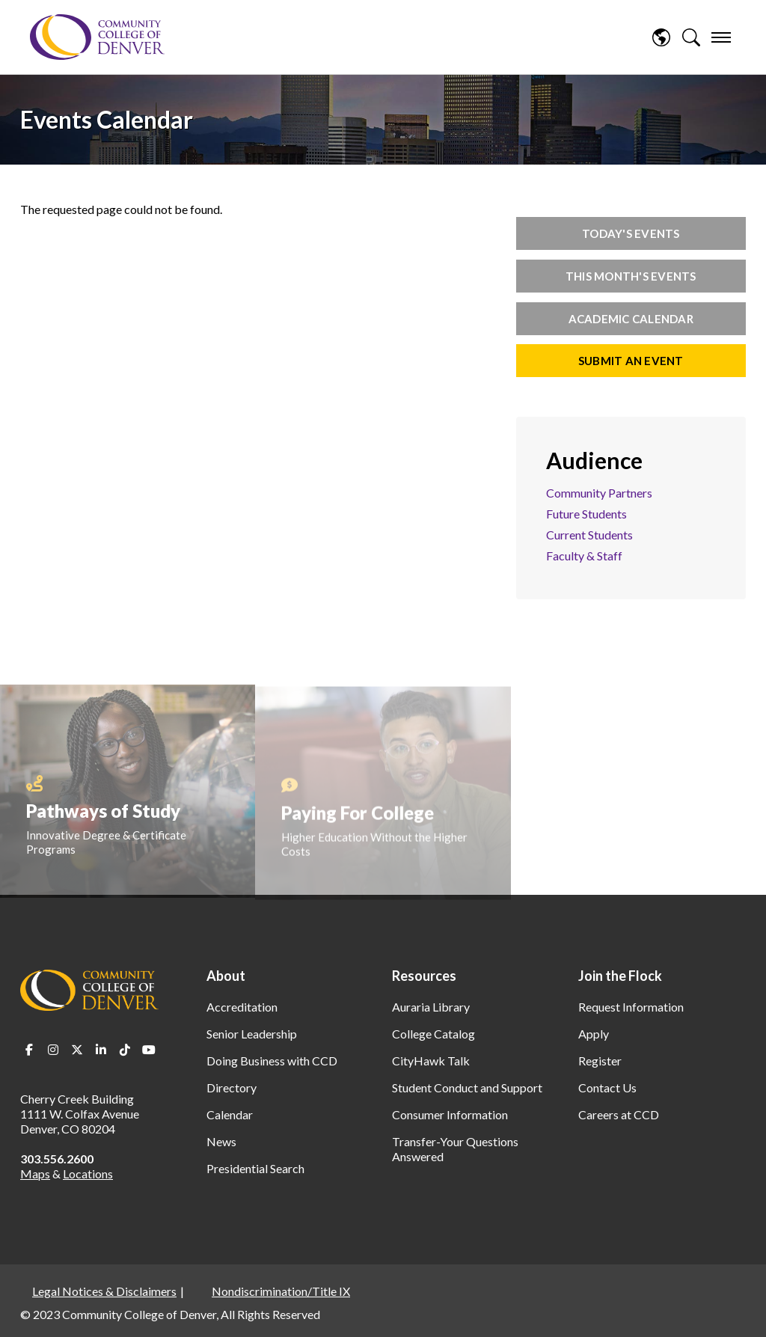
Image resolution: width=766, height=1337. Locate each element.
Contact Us (607, 1087)
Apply (593, 1034)
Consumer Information (450, 1114)
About (225, 976)
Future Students (586, 514)
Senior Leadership (251, 1034)
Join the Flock (620, 976)
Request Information (631, 1007)
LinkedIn (101, 1050)
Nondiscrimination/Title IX (281, 1291)
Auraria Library (431, 1007)
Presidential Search (255, 1168)
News (221, 1141)
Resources (424, 976)
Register (600, 1060)
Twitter (77, 1050)
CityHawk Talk (431, 1060)
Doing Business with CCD (271, 1060)
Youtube (149, 1050)
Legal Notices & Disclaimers (104, 1291)
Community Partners (599, 493)
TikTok (125, 1050)
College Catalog (433, 1034)
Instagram (53, 1050)
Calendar (229, 1114)
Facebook (29, 1050)
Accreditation (242, 1007)
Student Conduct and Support (467, 1087)
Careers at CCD (618, 1114)
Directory (231, 1087)
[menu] (721, 37)
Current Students (589, 534)
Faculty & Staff (584, 555)
